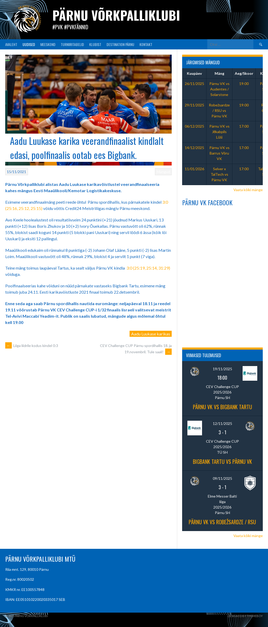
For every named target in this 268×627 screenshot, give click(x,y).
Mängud (163, 171)
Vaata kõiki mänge (248, 189)
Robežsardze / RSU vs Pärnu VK (219, 110)
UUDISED (29, 44)
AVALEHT (11, 44)
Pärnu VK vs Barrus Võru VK (219, 153)
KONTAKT (145, 44)
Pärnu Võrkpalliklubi (116, 15)
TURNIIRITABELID (72, 44)
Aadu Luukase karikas (150, 333)
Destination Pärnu (120, 44)
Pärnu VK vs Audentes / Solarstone (219, 89)
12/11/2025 (222, 423)
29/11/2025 (194, 105)
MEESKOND (47, 44)
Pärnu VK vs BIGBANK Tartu (222, 407)
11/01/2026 (194, 169)
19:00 (244, 83)
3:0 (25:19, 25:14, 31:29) (148, 267)
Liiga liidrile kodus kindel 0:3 (31, 345)
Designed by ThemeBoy (245, 616)
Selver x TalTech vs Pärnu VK (219, 174)
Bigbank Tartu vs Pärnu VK (222, 461)
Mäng (219, 73)
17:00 (244, 126)
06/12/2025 (194, 126)
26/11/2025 (194, 83)
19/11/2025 (222, 369)
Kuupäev (194, 73)
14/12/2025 (194, 147)
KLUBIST (95, 44)
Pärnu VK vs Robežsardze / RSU (222, 522)
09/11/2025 (222, 478)
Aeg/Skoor (244, 73)
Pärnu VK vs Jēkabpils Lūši (219, 131)
